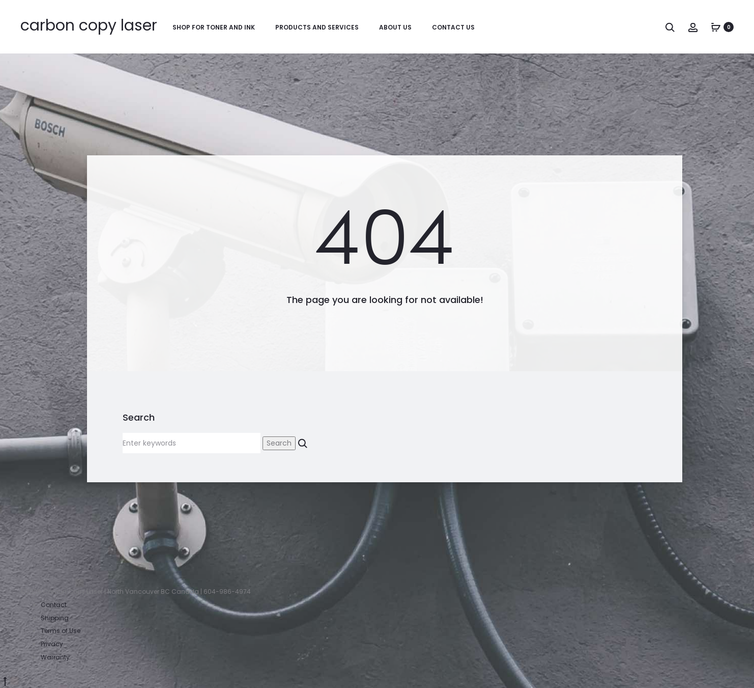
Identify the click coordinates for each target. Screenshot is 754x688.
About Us (395, 27)
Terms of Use (60, 630)
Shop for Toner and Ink (213, 27)
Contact (54, 604)
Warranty (55, 657)
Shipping (55, 618)
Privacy (52, 644)
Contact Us (453, 27)
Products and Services (317, 27)
